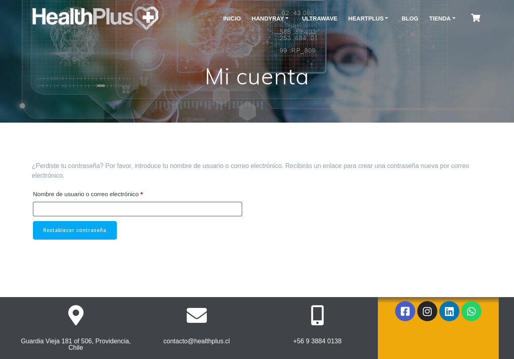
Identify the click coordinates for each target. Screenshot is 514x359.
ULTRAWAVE (319, 18)
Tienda (440, 18)
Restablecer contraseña (74, 230)
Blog (410, 18)
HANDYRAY (268, 18)
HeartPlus (365, 18)
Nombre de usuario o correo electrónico (102, 192)
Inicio (232, 18)
